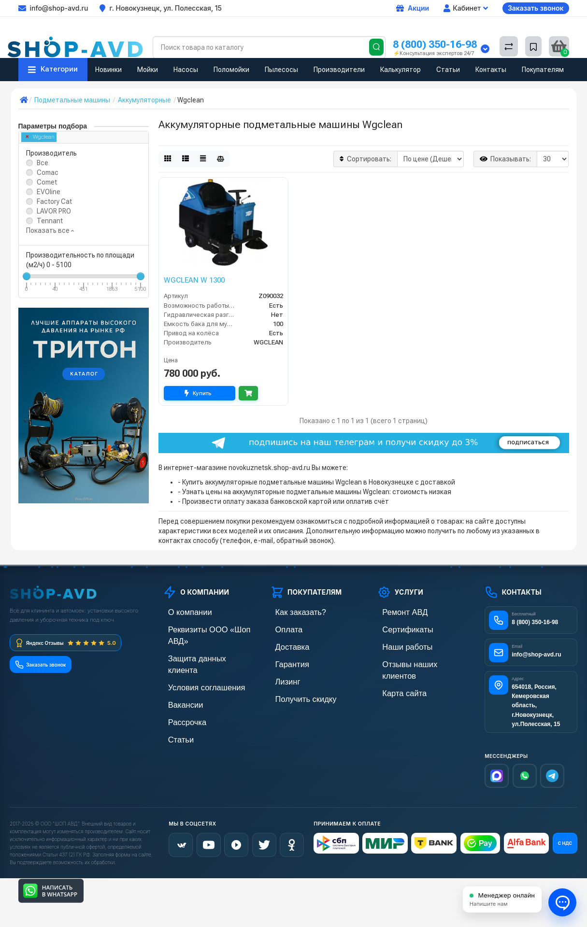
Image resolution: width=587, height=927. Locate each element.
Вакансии (177, 677)
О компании (181, 611)
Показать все (50, 230)
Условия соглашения (195, 661)
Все (42, 163)
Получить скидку (296, 694)
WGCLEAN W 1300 (194, 280)
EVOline (48, 192)
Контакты (490, 69)
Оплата (282, 628)
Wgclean (40, 137)
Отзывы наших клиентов (414, 661)
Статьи (448, 69)
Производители (339, 69)
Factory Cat (54, 201)
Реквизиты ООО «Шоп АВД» (206, 628)
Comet (47, 182)
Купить (199, 393)
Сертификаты (398, 628)
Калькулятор (400, 69)
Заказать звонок (536, 8)
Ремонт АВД (396, 611)
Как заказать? (291, 611)
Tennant (50, 221)
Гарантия (285, 661)
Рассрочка (179, 694)
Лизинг (281, 677)
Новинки (108, 69)
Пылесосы (281, 69)
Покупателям (543, 69)
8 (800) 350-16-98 (435, 44)
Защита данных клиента (200, 644)
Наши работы (397, 644)
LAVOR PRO (54, 211)
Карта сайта (395, 677)
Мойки (147, 69)
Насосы (185, 69)
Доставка (285, 644)
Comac (47, 172)
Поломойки (231, 69)
